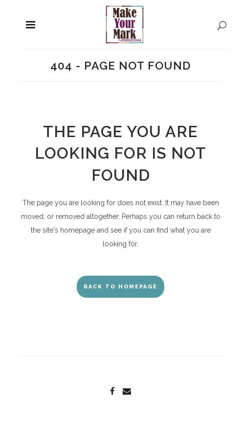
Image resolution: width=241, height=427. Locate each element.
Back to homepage (120, 287)
